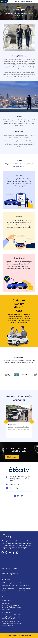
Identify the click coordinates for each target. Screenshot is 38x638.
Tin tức (4, 591)
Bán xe (23, 1)
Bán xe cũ (5, 563)
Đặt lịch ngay (11, 457)
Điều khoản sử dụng (25, 588)
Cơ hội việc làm (23, 591)
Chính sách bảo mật (25, 585)
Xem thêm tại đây (19, 166)
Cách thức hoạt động (9, 568)
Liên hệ (21, 583)
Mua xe (17, 1)
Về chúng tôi (6, 579)
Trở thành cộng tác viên (10, 574)
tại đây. (25, 322)
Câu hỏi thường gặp (8, 588)
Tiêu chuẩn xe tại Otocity (9, 585)
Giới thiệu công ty (7, 583)
